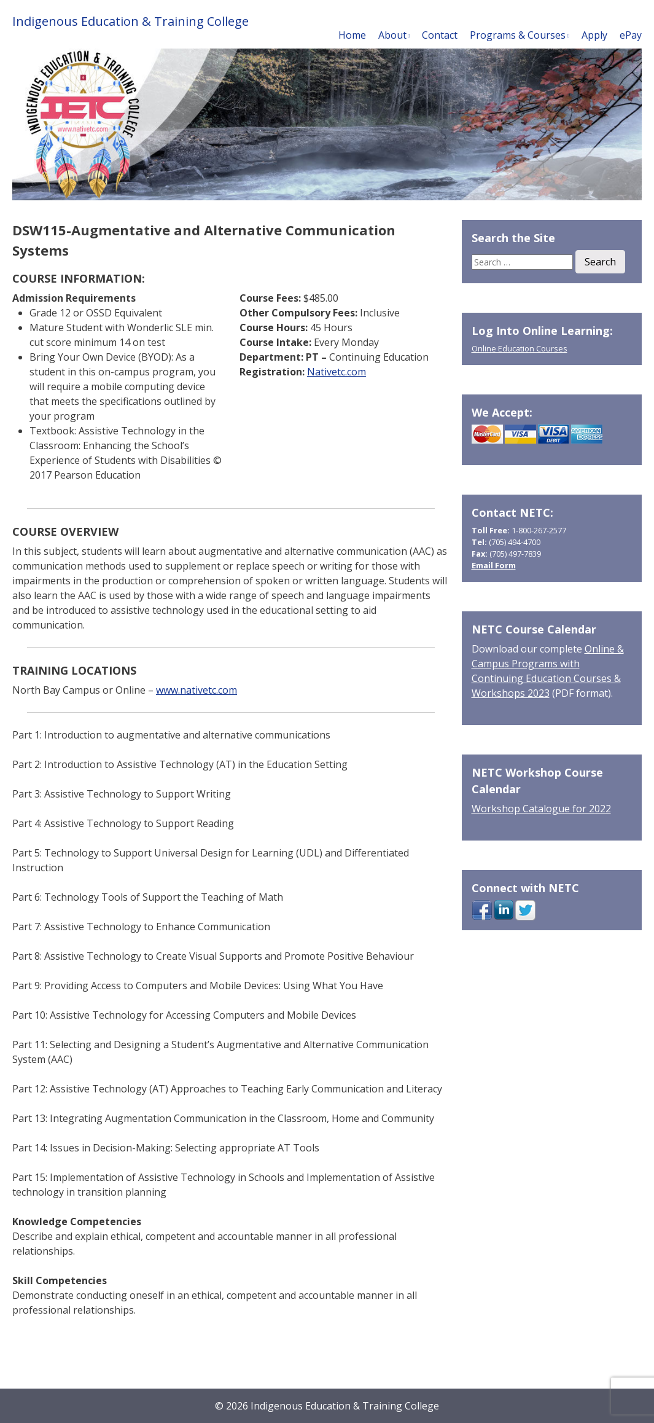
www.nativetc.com (196, 690)
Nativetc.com (336, 371)
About (392, 35)
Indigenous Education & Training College (130, 21)
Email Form (494, 565)
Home (352, 35)
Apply (594, 35)
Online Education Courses (519, 348)
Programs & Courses (518, 35)
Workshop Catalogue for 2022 (541, 808)
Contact (439, 35)
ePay (631, 35)
